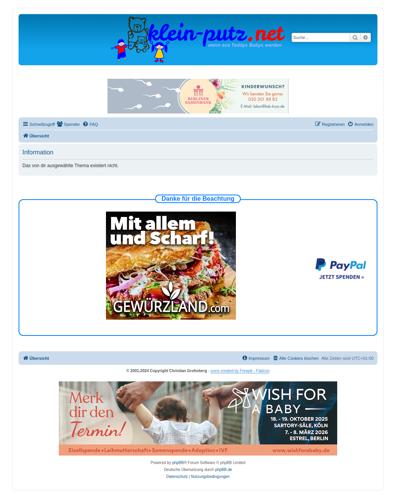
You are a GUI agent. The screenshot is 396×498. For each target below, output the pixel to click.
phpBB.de (223, 470)
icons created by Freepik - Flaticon (240, 371)
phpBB (178, 463)
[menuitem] (68, 124)
